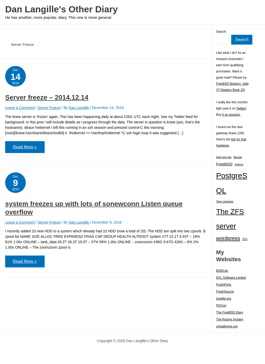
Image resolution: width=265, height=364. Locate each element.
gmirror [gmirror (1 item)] (239, 164)
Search (221, 31)
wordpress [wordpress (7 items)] (228, 238)
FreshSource (225, 291)
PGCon (221, 305)
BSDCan (222, 271)
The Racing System (229, 319)
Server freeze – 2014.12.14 (46, 97)
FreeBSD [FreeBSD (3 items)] (224, 164)
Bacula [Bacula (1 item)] (238, 157)
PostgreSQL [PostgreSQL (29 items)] (231, 183)
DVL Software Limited (231, 278)
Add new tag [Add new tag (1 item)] (223, 157)
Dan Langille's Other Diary (61, 9)
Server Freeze (49, 108)
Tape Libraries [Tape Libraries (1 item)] (225, 201)
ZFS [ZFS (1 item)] (244, 239)
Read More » (25, 149)
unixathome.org (227, 326)
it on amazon (231, 114)
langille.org (223, 298)
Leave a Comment (20, 108)
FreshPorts (223, 284)
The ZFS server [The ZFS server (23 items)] (230, 219)
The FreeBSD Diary (229, 312)
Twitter (240, 108)
